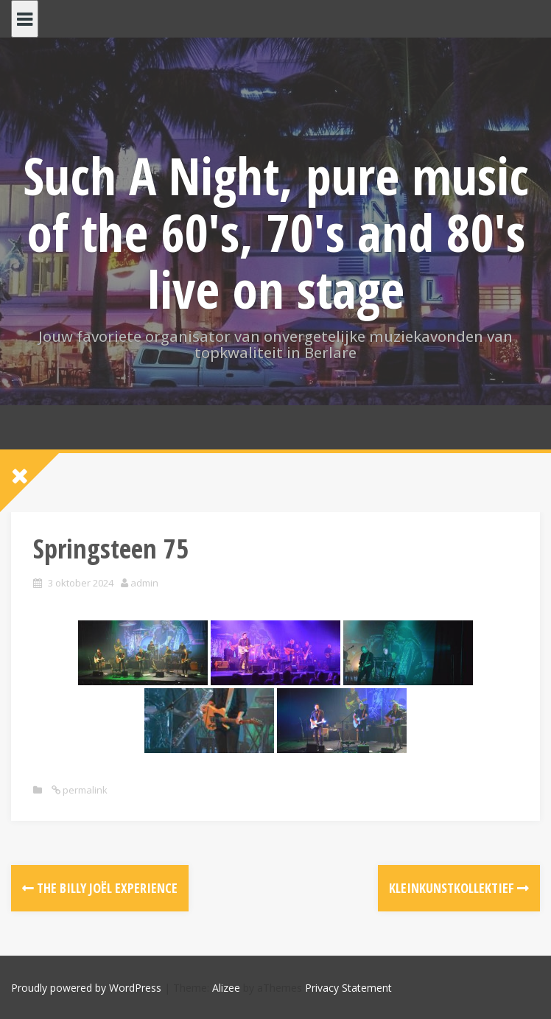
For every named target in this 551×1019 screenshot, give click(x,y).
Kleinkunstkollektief (459, 888)
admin (144, 582)
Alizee (226, 988)
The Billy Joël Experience (100, 888)
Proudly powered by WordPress (86, 988)
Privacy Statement (348, 988)
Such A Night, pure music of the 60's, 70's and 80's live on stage (276, 232)
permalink (84, 789)
